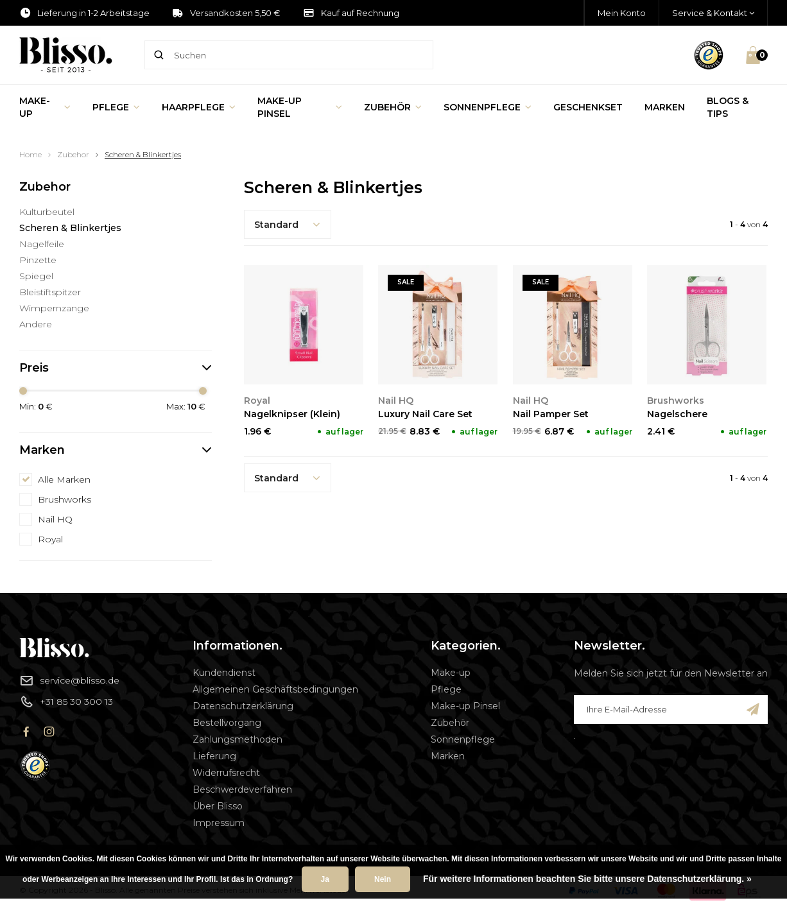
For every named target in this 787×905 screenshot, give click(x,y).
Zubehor (73, 154)
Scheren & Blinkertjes (143, 154)
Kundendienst (224, 672)
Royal (50, 539)
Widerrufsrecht (226, 773)
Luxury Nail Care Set (425, 414)
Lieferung (214, 756)
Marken (664, 107)
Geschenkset (588, 107)
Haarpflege (199, 107)
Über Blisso (218, 806)
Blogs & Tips (727, 107)
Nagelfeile (41, 244)
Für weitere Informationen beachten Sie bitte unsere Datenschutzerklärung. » (587, 879)
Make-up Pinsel (299, 107)
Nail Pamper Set (551, 414)
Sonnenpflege (488, 107)
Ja (325, 879)
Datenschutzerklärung (243, 706)
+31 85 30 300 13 (66, 701)
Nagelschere (677, 414)
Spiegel (36, 276)
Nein (382, 879)
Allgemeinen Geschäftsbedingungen (275, 689)
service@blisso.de (69, 680)
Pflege (116, 107)
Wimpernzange (54, 308)
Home (30, 154)
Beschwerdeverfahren (242, 789)
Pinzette (37, 260)
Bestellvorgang (227, 722)
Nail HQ (55, 519)
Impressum (219, 823)
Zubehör (393, 107)
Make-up (45, 107)
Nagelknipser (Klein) (292, 414)
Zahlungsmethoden (237, 739)
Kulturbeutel (46, 212)
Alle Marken (64, 479)
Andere (35, 324)
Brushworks (64, 499)
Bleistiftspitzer (50, 292)
